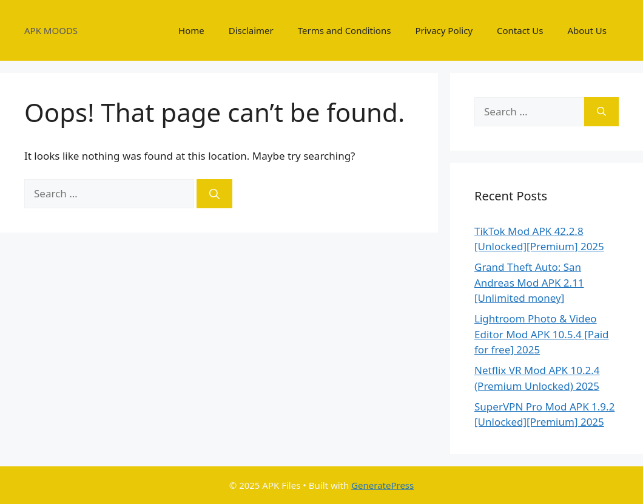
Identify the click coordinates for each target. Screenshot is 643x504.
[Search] (214, 193)
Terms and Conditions (344, 30)
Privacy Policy (444, 30)
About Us (587, 30)
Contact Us (520, 30)
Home (191, 30)
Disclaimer (251, 30)
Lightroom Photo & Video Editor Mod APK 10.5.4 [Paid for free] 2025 (541, 334)
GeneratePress (382, 485)
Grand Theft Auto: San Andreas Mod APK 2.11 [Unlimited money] (529, 282)
